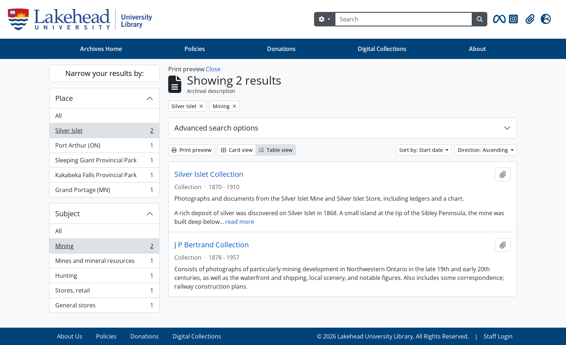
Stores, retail (104, 292)
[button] (498, 19)
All (58, 116)
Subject (67, 213)
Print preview (191, 149)
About (477, 49)
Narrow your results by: (104, 73)
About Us (69, 336)
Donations (281, 49)
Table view (275, 149)
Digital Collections (382, 49)
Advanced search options (216, 128)
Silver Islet (104, 132)
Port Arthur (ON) (104, 147)
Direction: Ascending (483, 149)
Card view (237, 149)
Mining (104, 248)
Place (64, 98)
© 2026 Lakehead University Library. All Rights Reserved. (393, 336)
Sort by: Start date (421, 149)
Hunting (104, 277)
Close (213, 69)
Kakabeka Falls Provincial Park (104, 177)
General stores (104, 306)
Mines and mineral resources (104, 262)
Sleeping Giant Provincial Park (104, 162)
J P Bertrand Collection (211, 244)
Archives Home (101, 49)
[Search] (404, 19)
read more (239, 222)
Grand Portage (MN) (104, 191)
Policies (194, 49)
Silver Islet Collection (208, 174)
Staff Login (498, 336)
